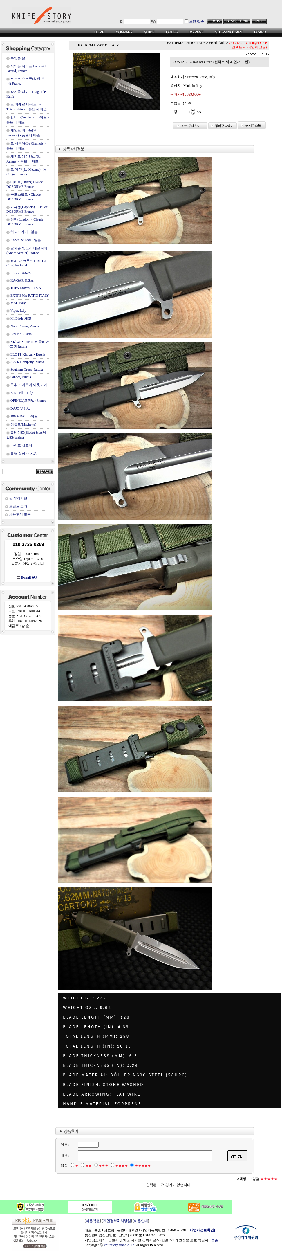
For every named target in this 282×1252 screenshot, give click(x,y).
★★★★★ (143, 1166)
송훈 (214, 1240)
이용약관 (93, 1221)
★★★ (103, 1166)
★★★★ (121, 1166)
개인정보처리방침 (117, 1221)
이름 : (64, 1145)
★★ (88, 1166)
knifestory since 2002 (119, 1245)
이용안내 (141, 1221)
